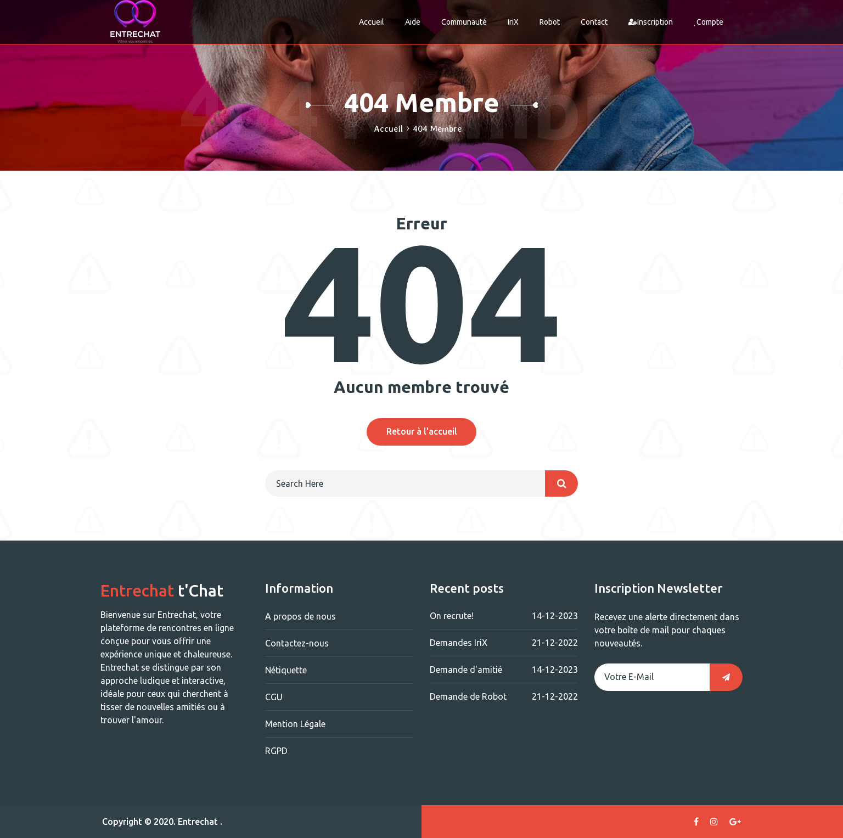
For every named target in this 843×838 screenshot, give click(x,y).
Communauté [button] (464, 22)
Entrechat (198, 821)
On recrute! (504, 616)
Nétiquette (286, 670)
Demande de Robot (504, 696)
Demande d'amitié (504, 669)
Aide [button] (412, 22)
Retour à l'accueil (421, 431)
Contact (594, 22)
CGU (274, 697)
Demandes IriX (504, 642)
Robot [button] (549, 22)
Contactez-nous (297, 643)
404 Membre (437, 128)
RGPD (276, 751)
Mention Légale (295, 724)
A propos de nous (300, 616)
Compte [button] (708, 22)
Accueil (371, 22)
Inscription (650, 22)
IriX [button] (513, 22)
